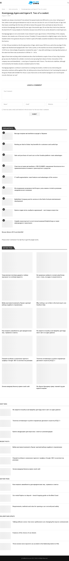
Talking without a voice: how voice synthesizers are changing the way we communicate (40, 522)
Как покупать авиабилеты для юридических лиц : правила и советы (17, 332)
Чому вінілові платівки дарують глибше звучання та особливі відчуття (15, 276)
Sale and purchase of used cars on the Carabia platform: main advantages (38, 155)
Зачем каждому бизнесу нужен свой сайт (16, 386)
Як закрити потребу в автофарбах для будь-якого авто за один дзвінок (51, 332)
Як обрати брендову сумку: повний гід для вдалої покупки (50, 387)
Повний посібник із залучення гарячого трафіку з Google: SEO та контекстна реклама (17, 359)
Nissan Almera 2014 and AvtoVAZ (12, 232)
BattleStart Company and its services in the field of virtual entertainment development (37, 200)
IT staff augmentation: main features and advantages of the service (36, 177)
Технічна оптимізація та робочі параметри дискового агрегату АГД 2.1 (50, 359)
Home (3, 9)
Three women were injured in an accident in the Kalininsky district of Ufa (36, 544)
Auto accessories (13, 9)
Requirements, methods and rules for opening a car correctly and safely (36, 506)
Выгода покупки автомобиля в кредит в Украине (30, 133)
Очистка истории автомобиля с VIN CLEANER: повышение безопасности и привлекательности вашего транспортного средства (39, 167)
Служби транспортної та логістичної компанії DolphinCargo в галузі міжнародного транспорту (36, 222)
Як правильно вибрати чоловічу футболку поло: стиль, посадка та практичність (50, 276)
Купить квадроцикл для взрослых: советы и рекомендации (32, 431)
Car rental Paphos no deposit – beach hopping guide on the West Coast (35, 495)
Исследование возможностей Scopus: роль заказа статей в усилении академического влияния (37, 189)
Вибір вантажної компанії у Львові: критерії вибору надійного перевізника (16, 304)
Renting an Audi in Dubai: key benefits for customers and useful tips (36, 144)
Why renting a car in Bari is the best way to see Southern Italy (51, 304)
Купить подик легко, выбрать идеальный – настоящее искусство (36, 210)
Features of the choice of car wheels (24, 533)
